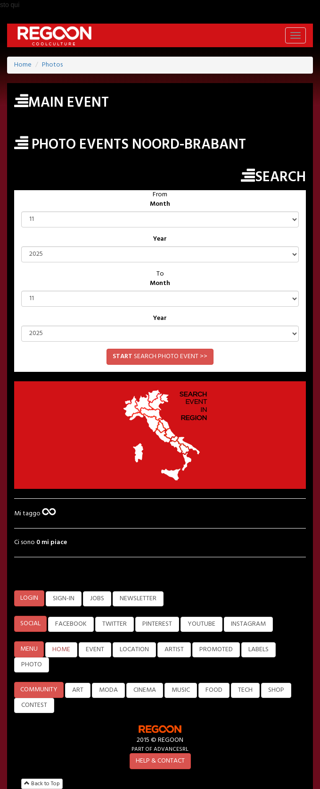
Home (23, 64)
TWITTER (114, 624)
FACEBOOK (71, 624)
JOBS (97, 598)
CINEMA (144, 690)
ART (77, 690)
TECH (245, 690)
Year (160, 239)
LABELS (258, 649)
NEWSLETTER (138, 598)
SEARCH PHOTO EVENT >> (160, 356)
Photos (52, 64)
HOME (61, 649)
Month (160, 204)
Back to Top (42, 784)
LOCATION (134, 649)
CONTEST (34, 705)
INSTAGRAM (248, 624)
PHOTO (31, 664)
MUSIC (181, 690)
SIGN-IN (63, 598)
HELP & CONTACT (160, 760)
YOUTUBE (201, 624)
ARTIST (174, 649)
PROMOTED (216, 649)
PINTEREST (157, 624)
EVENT (95, 649)
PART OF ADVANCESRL (160, 749)
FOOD (213, 690)
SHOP (276, 690)
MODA (108, 690)
